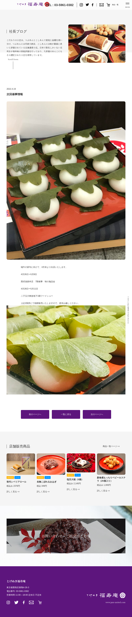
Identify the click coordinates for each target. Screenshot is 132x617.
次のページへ (97, 414)
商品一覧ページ (110, 446)
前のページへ (35, 414)
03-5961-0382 (22, 591)
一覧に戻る (66, 414)
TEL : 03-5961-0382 (60, 5)
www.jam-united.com (115, 602)
